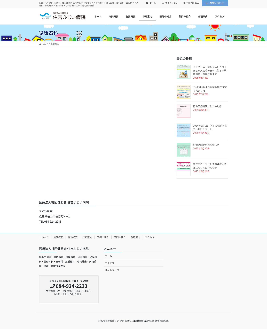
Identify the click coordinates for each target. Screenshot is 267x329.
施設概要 (73, 237)
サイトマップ (170, 2)
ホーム (151, 2)
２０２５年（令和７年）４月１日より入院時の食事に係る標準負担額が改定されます (209, 70)
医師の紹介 (103, 237)
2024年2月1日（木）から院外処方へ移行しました (210, 127)
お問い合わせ (215, 3)
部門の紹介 (120, 237)
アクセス (150, 237)
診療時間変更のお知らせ (206, 145)
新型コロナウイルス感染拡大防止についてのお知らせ (209, 165)
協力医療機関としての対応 (207, 106)
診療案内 (87, 237)
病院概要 (58, 237)
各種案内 (135, 237)
